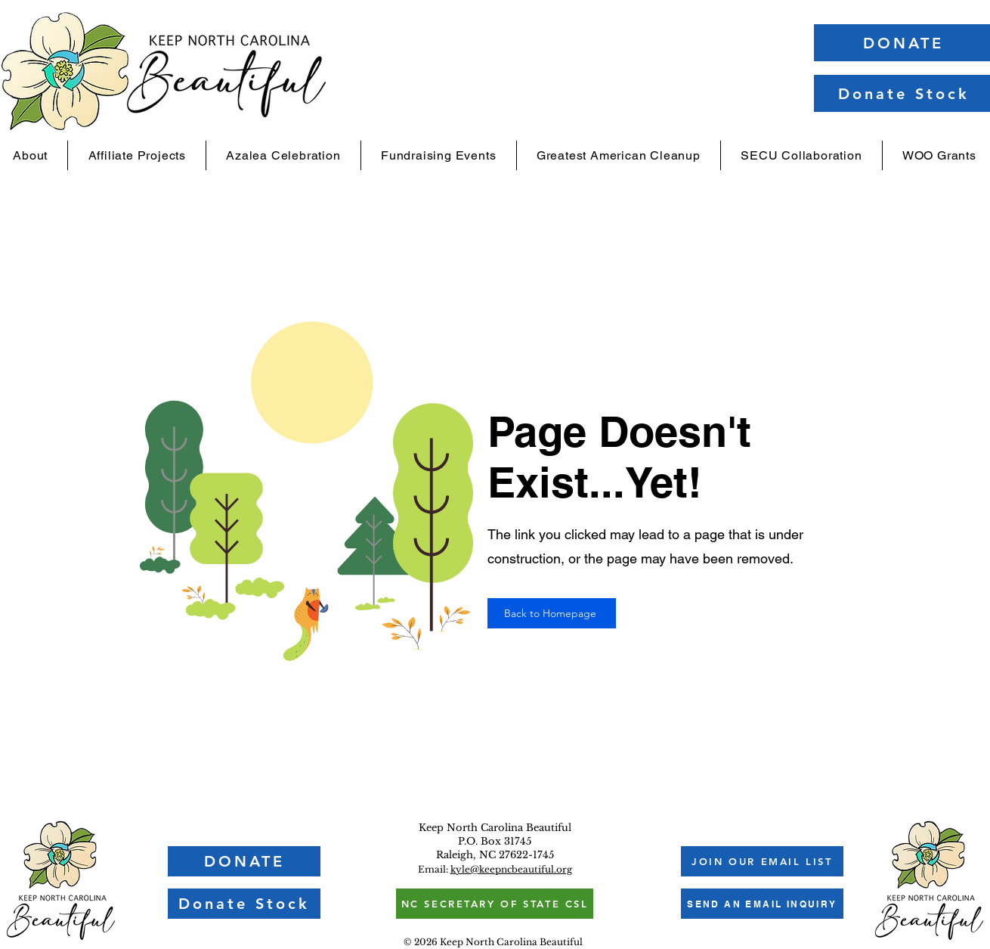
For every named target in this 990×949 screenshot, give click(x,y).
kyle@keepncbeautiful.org (511, 869)
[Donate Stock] (244, 904)
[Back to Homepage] (551, 613)
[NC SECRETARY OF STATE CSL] (494, 904)
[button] (762, 861)
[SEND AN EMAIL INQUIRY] (762, 904)
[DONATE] (244, 861)
